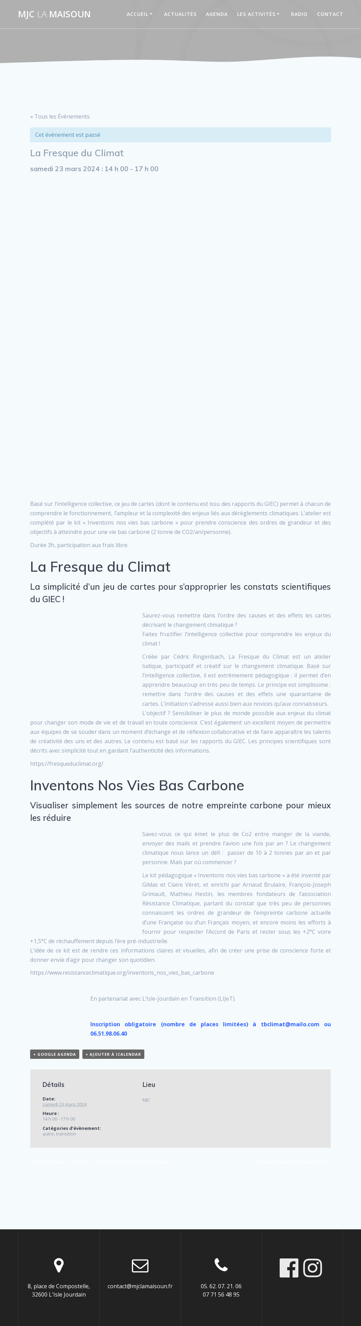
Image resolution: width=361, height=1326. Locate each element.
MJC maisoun (54, 14)
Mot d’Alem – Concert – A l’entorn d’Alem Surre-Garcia (101, 1162)
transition (66, 1134)
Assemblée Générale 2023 (293, 1162)
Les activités (256, 14)
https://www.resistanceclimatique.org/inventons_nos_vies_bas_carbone (122, 972)
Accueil (137, 14)
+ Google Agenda (54, 1054)
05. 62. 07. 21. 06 (221, 1286)
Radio (299, 14)
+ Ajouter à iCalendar (113, 1054)
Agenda (217, 14)
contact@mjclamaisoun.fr (140, 1286)
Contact (330, 14)
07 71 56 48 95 (221, 1294)
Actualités (180, 14)
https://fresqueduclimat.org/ (66, 763)
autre (48, 1134)
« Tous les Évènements (60, 116)
